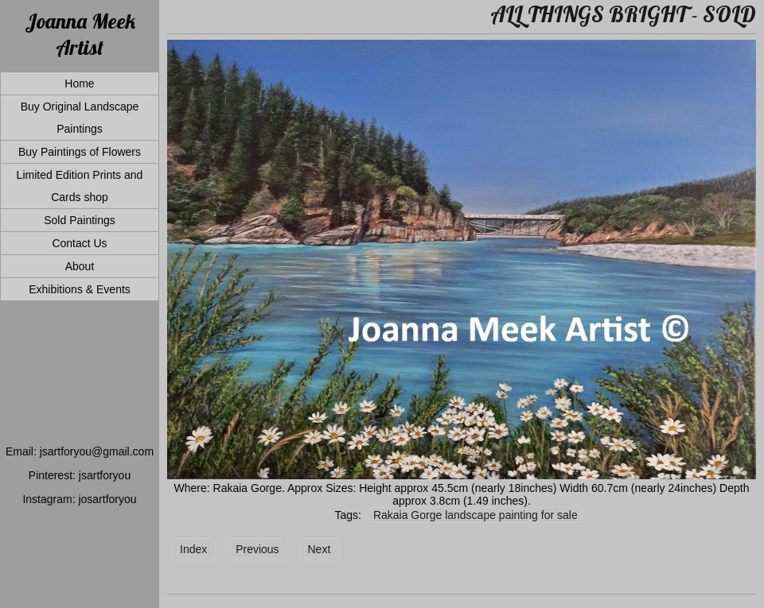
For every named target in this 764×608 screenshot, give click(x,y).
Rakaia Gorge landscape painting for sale (475, 515)
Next (319, 549)
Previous (257, 549)
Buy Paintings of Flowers (79, 151)
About (80, 266)
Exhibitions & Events (80, 289)
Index (193, 549)
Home (79, 83)
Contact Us (79, 243)
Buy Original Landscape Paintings (80, 117)
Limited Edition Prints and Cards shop (80, 185)
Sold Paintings (79, 220)
